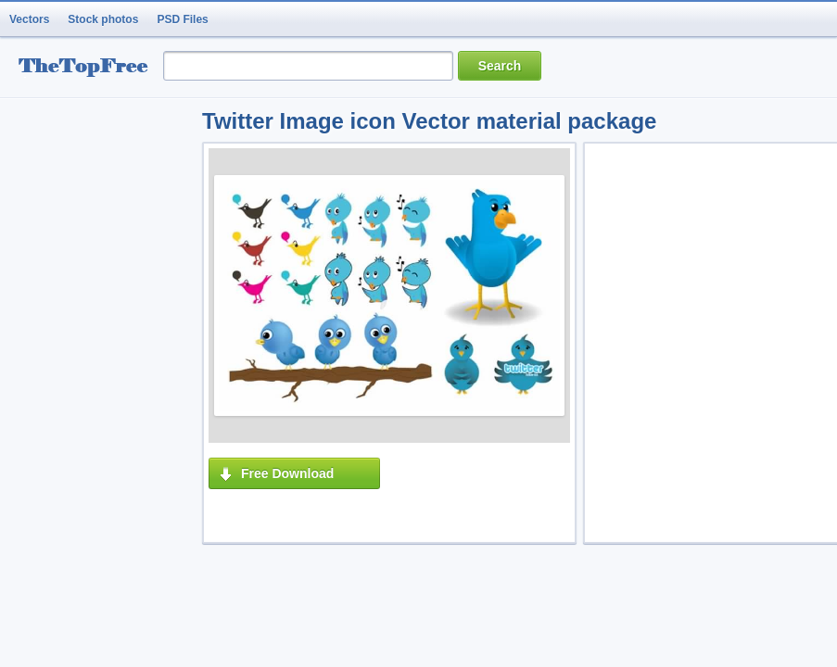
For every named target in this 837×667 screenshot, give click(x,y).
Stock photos (103, 19)
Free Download (287, 473)
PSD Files (182, 19)
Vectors (29, 19)
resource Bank (88, 68)
